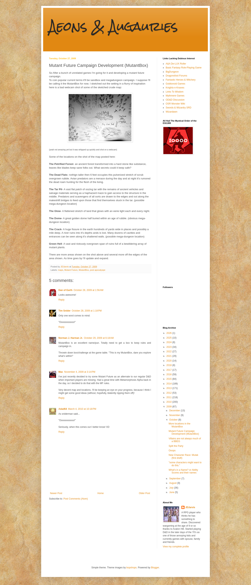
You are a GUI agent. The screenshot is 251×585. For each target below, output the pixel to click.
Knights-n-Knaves (175, 87)
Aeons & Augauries (113, 26)
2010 (169, 402)
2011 (169, 397)
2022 (169, 351)
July (171, 487)
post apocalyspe (97, 270)
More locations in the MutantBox (179, 425)
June (172, 492)
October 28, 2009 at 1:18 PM (87, 310)
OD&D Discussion (175, 99)
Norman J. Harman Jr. (70, 338)
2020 (169, 360)
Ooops (172, 450)
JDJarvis (190, 507)
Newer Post (56, 493)
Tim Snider (64, 310)
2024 (169, 342)
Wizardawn (171, 111)
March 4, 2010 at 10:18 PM (82, 409)
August (173, 483)
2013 (169, 388)
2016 (169, 374)
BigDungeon (172, 71)
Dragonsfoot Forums (176, 75)
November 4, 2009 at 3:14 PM (79, 372)
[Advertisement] (178, 220)
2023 (169, 347)
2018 (169, 365)
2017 (169, 370)
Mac (60, 372)
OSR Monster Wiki (175, 103)
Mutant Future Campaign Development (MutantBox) (184, 432)
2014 (169, 383)
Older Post (144, 493)
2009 (169, 406)
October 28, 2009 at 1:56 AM (88, 290)
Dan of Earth (65, 290)
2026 (169, 333)
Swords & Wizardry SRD (178, 107)
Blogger (155, 567)
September (175, 478)
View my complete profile (176, 546)
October (173, 419)
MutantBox (84, 270)
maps (60, 270)
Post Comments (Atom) (75, 498)
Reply (61, 299)
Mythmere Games (175, 95)
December (175, 410)
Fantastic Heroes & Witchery (181, 79)
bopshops (131, 567)
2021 (169, 356)
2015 (169, 379)
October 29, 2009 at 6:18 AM (99, 338)
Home (100, 493)
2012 (169, 393)
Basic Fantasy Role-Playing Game (184, 67)
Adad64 (62, 409)
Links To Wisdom (174, 91)
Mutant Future (70, 270)
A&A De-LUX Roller (176, 63)
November (175, 415)
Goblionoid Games (175, 83)
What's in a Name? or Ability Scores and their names (183, 471)
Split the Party (176, 446)
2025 (169, 337)
